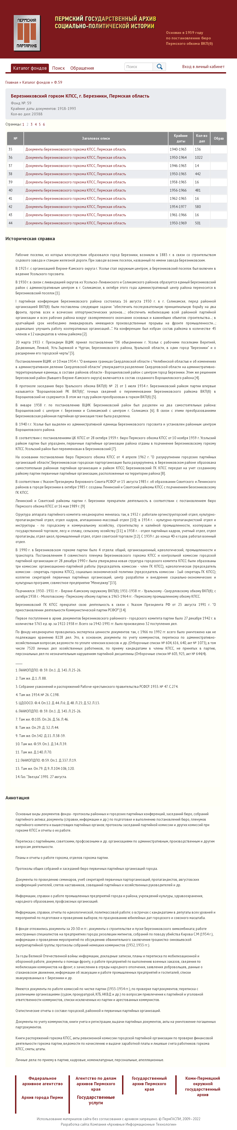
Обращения (82, 68)
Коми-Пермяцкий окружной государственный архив (202, 1086)
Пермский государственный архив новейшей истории (116, 33)
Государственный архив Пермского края (149, 1083)
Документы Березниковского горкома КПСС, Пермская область (75, 149)
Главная (11, 82)
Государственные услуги (96, 1100)
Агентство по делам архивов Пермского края (96, 1083)
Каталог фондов (30, 68)
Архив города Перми (42, 1097)
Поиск (58, 68)
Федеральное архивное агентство (42, 1080)
